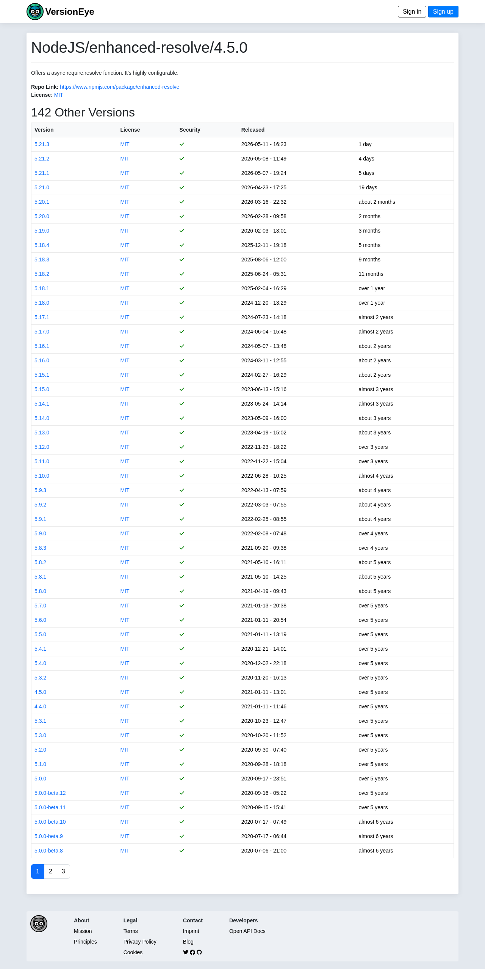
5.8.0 (40, 591)
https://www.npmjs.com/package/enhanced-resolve (119, 87)
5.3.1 (40, 721)
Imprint (191, 931)
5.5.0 (40, 634)
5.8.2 (40, 562)
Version (44, 130)
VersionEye (69, 11)
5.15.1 (41, 375)
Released (252, 130)
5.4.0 (40, 663)
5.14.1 (41, 404)
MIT (58, 95)
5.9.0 (40, 533)
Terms (131, 931)
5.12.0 (41, 447)
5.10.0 (41, 476)
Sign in (412, 11)
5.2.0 (40, 750)
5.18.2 (41, 274)
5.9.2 (40, 505)
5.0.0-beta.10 (50, 822)
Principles (85, 942)
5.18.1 (41, 288)
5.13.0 (41, 432)
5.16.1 (41, 346)
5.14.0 (41, 418)
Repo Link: (44, 87)
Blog (188, 942)
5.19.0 (41, 231)
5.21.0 (41, 187)
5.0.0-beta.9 (48, 836)
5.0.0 (40, 779)
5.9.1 (40, 519)
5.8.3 (40, 548)
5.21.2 (41, 159)
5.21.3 (41, 144)
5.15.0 (41, 389)
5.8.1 (40, 577)
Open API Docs (247, 931)
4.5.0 (40, 692)
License (130, 130)
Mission (83, 931)
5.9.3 (40, 490)
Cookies (133, 952)
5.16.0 (41, 360)
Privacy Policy (140, 942)
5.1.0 (40, 764)
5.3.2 (40, 678)
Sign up (443, 11)
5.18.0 (41, 303)
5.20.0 (41, 216)
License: (42, 95)
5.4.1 (40, 649)
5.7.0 (40, 605)
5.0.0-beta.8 (48, 851)
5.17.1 (41, 317)
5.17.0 (41, 332)
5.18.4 (41, 245)
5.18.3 (41, 259)
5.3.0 (40, 735)
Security (190, 130)
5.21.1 (41, 173)
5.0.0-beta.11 (50, 807)
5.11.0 (41, 461)
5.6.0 (40, 620)
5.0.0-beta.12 (50, 793)
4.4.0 (40, 706)
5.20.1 (41, 202)
